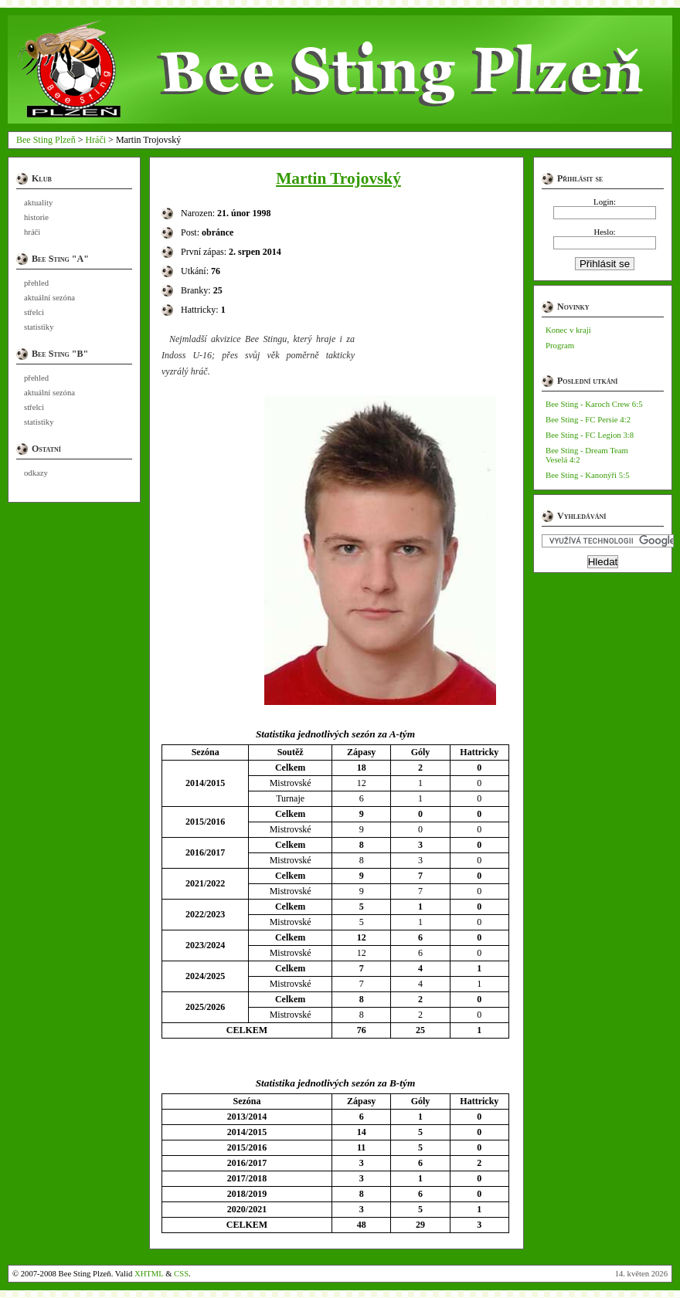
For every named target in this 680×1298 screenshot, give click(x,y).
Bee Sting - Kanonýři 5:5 (588, 475)
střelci (34, 312)
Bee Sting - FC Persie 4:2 (588, 419)
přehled (36, 283)
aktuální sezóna (49, 297)
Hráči (95, 139)
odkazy (36, 473)
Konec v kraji (568, 329)
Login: (604, 201)
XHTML (149, 1273)
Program (560, 345)
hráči (32, 232)
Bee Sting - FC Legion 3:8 (590, 434)
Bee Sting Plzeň (46, 139)
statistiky (38, 327)
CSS (181, 1273)
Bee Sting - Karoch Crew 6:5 (594, 403)
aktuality (38, 202)
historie (36, 217)
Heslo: (604, 231)
